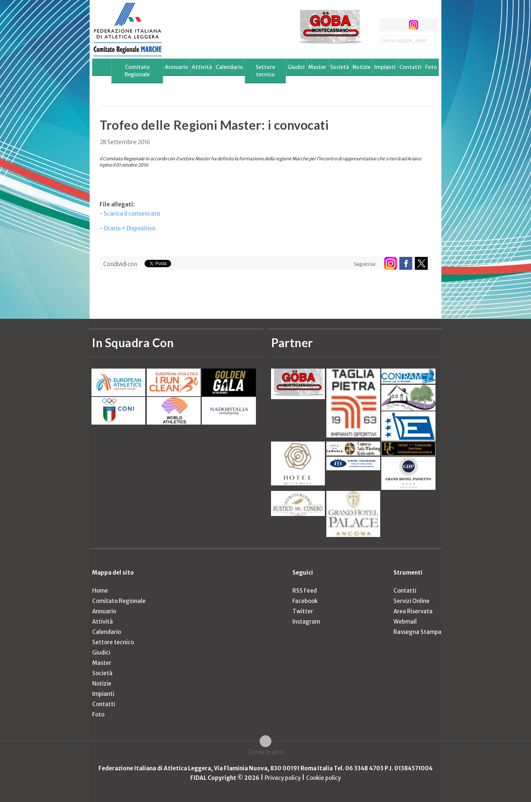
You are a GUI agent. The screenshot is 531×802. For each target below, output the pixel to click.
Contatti (410, 67)
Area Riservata (413, 611)
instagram (413, 24)
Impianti (385, 67)
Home (100, 590)
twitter (399, 24)
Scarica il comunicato (132, 213)
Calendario (229, 67)
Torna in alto (266, 752)
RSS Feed (304, 590)
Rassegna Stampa (417, 631)
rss (427, 24)
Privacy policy (283, 777)
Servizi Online (411, 600)
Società (339, 67)
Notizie (362, 67)
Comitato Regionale (137, 71)
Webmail (405, 621)
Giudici (296, 67)
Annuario (176, 67)
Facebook (304, 600)
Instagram (306, 621)
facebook (386, 24)
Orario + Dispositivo (129, 228)
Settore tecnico (265, 71)
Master (317, 67)
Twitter (302, 611)
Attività (202, 67)
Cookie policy (323, 777)
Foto (431, 67)
